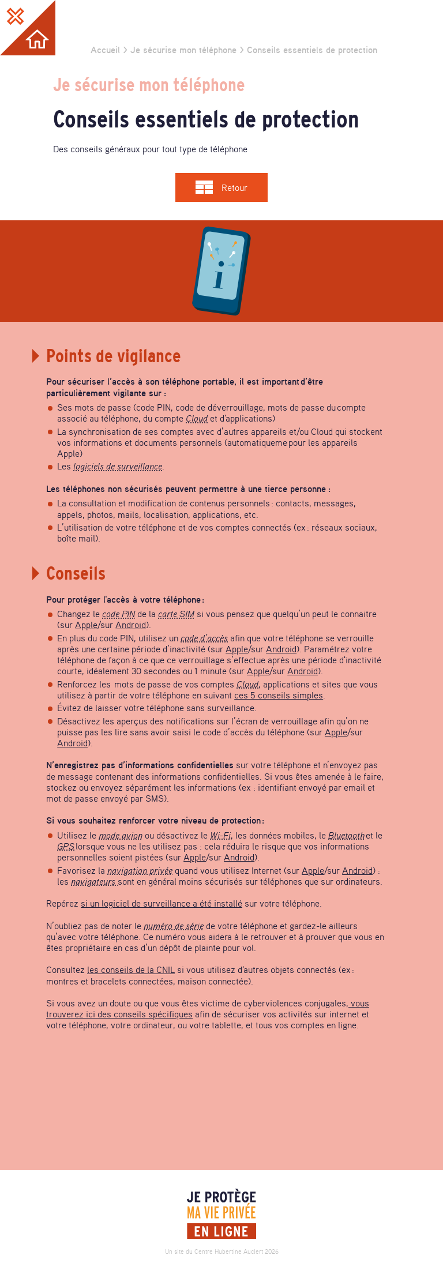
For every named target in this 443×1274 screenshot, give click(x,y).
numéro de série (174, 925)
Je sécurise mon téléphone (183, 49)
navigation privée (139, 870)
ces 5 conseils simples (278, 695)
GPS (65, 846)
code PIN (118, 613)
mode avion (120, 835)
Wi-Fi (220, 835)
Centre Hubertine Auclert (228, 1251)
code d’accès (204, 638)
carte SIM (176, 613)
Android (130, 624)
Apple (86, 624)
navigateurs (94, 881)
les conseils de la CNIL (131, 969)
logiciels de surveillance (117, 466)
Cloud (197, 418)
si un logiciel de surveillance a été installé (161, 903)
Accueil (105, 49)
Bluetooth (346, 835)
